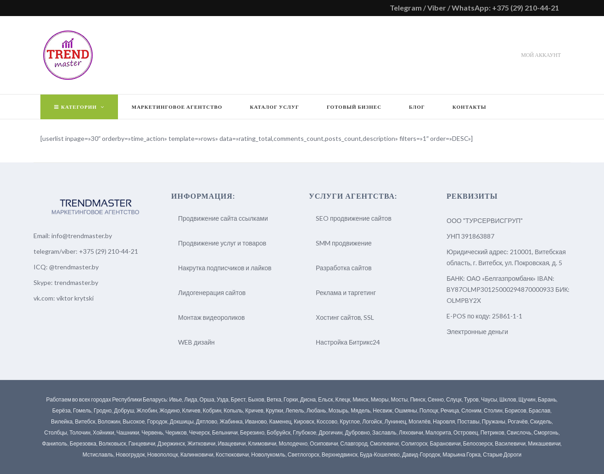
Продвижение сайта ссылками (223, 218)
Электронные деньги (477, 331)
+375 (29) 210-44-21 (108, 251)
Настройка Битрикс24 (348, 342)
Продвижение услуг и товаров (222, 243)
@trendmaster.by (74, 267)
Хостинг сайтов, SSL (345, 317)
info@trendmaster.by (81, 236)
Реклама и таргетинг (346, 292)
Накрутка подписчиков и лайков (224, 268)
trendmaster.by (76, 282)
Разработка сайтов (344, 268)
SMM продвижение (344, 243)
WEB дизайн (196, 342)
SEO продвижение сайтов (353, 218)
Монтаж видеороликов (211, 317)
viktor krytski (75, 298)
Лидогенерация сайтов (212, 292)
